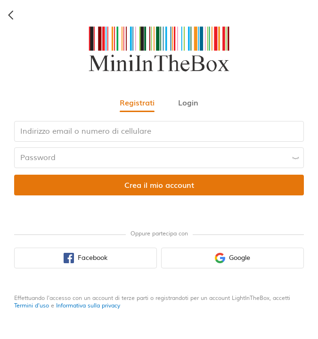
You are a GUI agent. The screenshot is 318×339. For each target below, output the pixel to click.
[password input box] (159, 157)
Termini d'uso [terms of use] (31, 305)
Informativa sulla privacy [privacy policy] (88, 305)
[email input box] (159, 131)
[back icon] (11, 15)
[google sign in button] (232, 258)
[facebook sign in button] (85, 258)
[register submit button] (159, 185)
